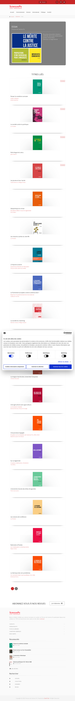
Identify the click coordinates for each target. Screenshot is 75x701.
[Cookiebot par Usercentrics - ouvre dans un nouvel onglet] (65, 333)
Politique (43, 12)
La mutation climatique (19, 655)
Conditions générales (15, 631)
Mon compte (12, 634)
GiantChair (46, 698)
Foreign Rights (13, 626)
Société (49, 12)
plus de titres (13, 668)
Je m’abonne (57, 603)
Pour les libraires (14, 629)
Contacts (11, 624)
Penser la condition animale (20, 643)
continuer (42, 619)
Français (42, 2)
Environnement (20, 12)
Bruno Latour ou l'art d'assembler (22, 650)
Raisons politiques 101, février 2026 (22, 662)
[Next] (16, 588)
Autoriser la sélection (37, 366)
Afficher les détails (63, 361)
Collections (17, 16)
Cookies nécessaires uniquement (14, 366)
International (35, 12)
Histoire (28, 12)
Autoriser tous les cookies (60, 366)
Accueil (12, 12)
